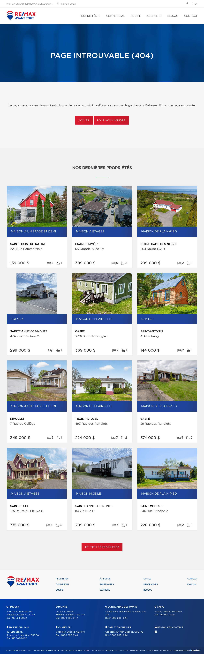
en (196, 4)
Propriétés (88, 16)
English (191, 584)
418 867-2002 (19, 638)
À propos (105, 579)
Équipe (136, 16)
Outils (147, 579)
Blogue (173, 16)
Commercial (115, 16)
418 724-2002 (19, 618)
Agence (152, 16)
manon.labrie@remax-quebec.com (31, 4)
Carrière (105, 590)
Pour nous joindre (111, 120)
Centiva (195, 650)
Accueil (84, 120)
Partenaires (107, 584)
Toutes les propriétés (102, 547)
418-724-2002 (68, 4)
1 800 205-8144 (69, 618)
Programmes (151, 584)
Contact (190, 16)
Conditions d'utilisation (159, 650)
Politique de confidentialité (130, 650)
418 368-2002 (167, 615)
